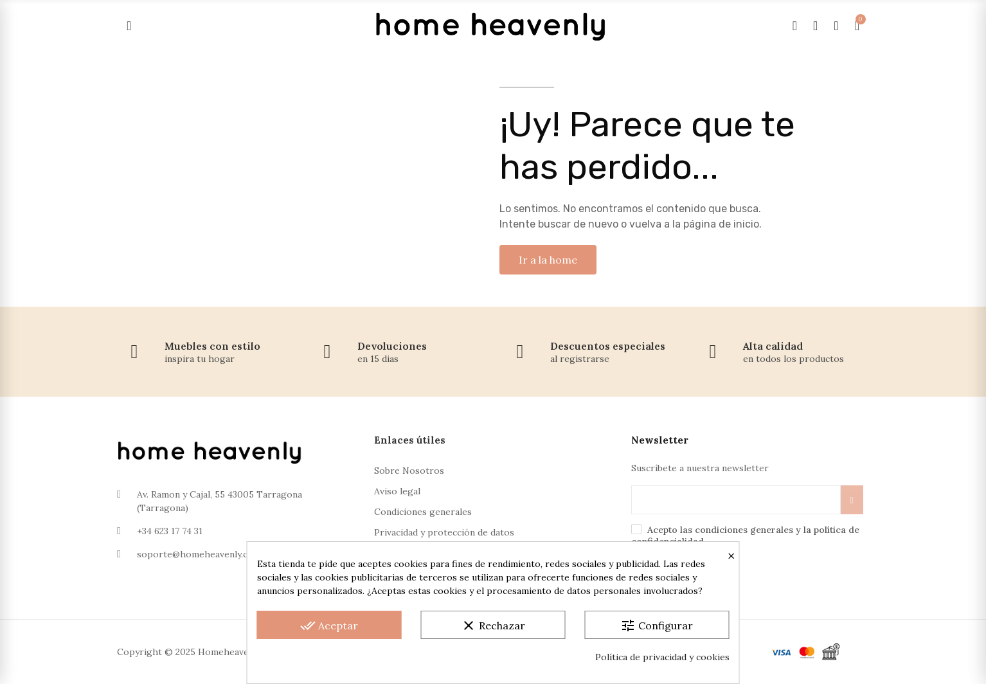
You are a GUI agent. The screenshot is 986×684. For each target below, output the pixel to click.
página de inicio (721, 224)
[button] (547, 259)
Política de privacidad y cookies (662, 657)
